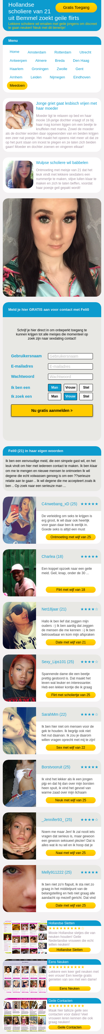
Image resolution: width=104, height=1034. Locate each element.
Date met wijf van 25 (71, 905)
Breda (60, 60)
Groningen (40, 69)
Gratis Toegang (76, 7)
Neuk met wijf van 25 (70, 800)
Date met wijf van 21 (71, 642)
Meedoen (17, 85)
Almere (41, 60)
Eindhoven (81, 77)
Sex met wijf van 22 (70, 748)
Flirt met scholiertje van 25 (70, 695)
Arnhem (16, 77)
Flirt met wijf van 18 (70, 590)
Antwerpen (18, 60)
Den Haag (81, 60)
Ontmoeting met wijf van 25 (70, 537)
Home (14, 52)
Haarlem (16, 69)
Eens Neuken (70, 989)
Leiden (36, 77)
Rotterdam (62, 52)
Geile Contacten (70, 1027)
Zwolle (62, 69)
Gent (79, 69)
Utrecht (85, 52)
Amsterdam (37, 52)
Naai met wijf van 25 (71, 853)
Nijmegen (57, 77)
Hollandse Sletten (70, 950)
